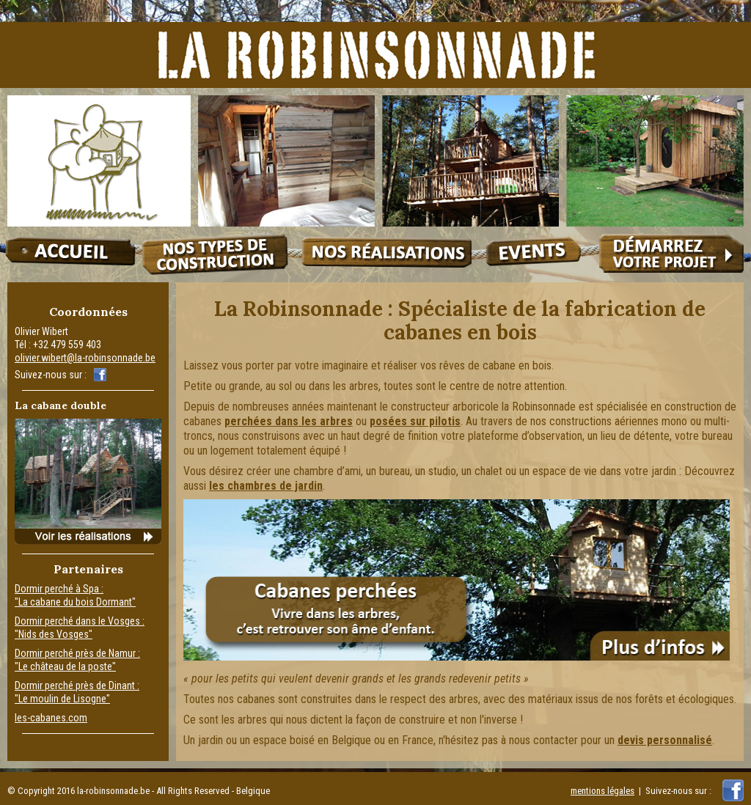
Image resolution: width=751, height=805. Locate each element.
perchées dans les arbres (288, 421)
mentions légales (602, 790)
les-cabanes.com (51, 718)
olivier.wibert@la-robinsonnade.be (85, 358)
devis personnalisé (665, 740)
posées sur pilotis (415, 421)
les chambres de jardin (266, 486)
